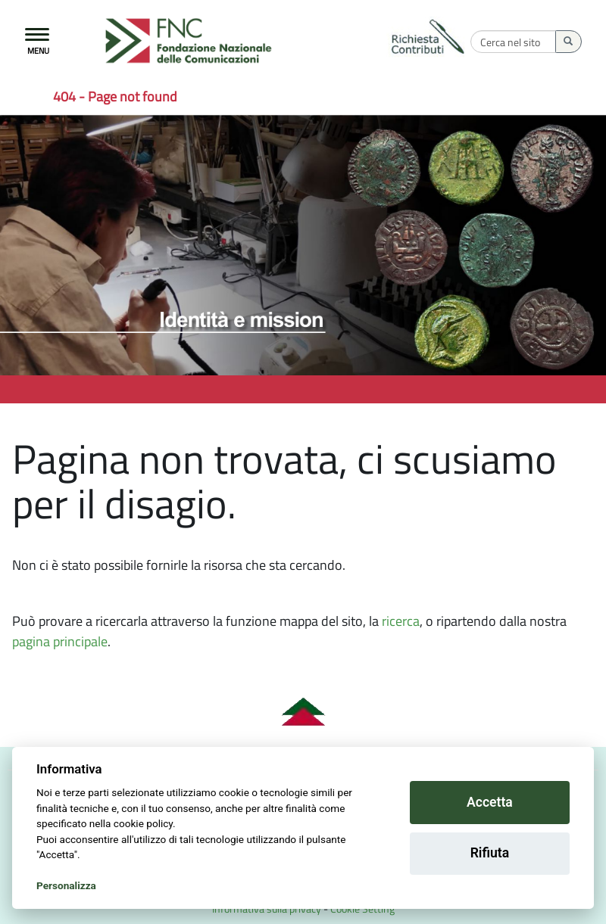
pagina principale (60, 641)
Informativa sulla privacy (266, 909)
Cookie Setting (362, 909)
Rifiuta (489, 852)
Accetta (490, 802)
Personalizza (66, 885)
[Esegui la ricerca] (568, 41)
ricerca (401, 621)
